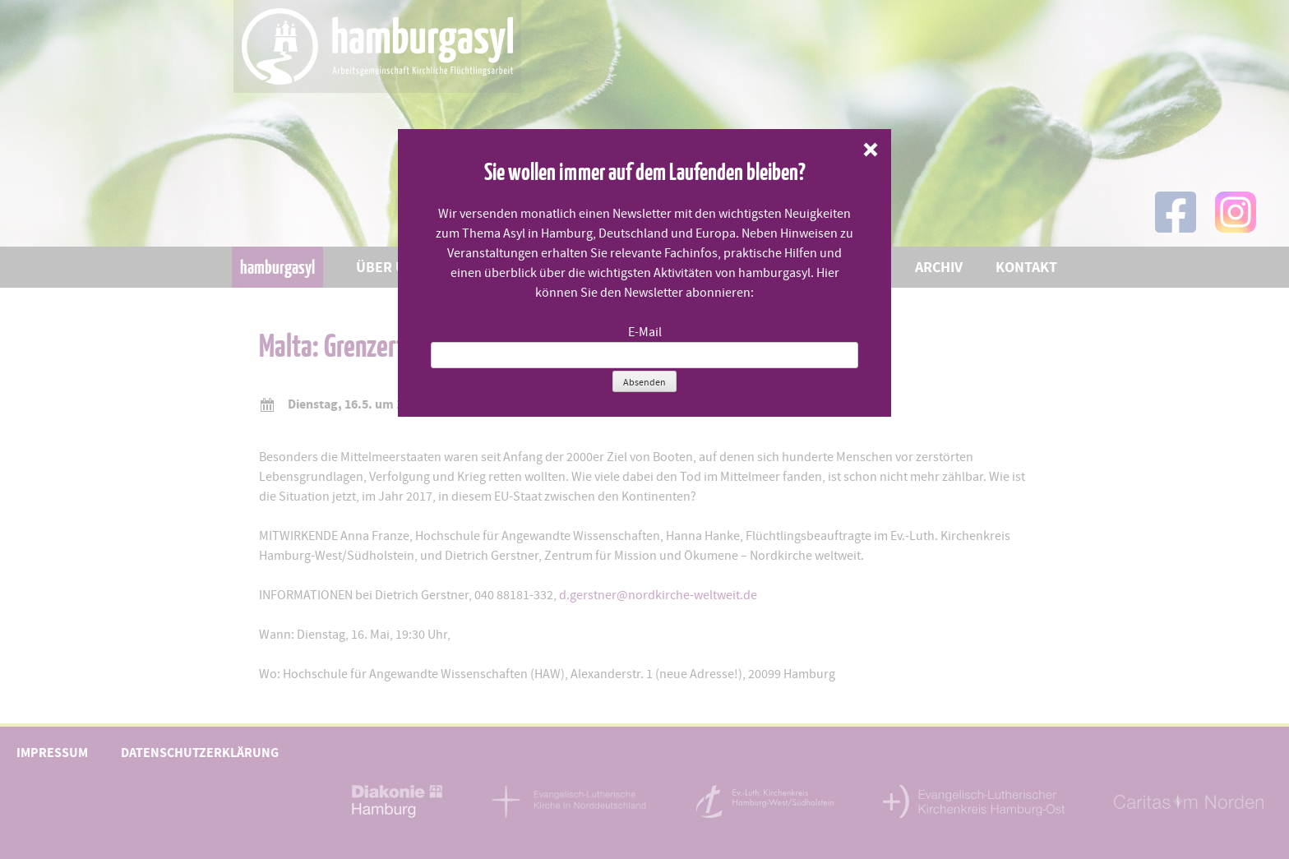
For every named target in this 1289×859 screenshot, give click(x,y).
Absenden (644, 382)
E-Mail (645, 332)
